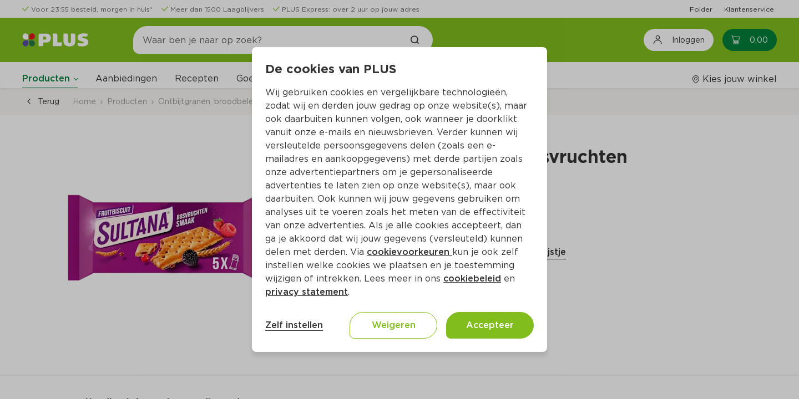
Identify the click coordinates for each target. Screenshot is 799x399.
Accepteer (490, 325)
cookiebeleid (472, 278)
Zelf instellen (294, 325)
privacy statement (306, 292)
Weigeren (394, 325)
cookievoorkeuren (409, 252)
